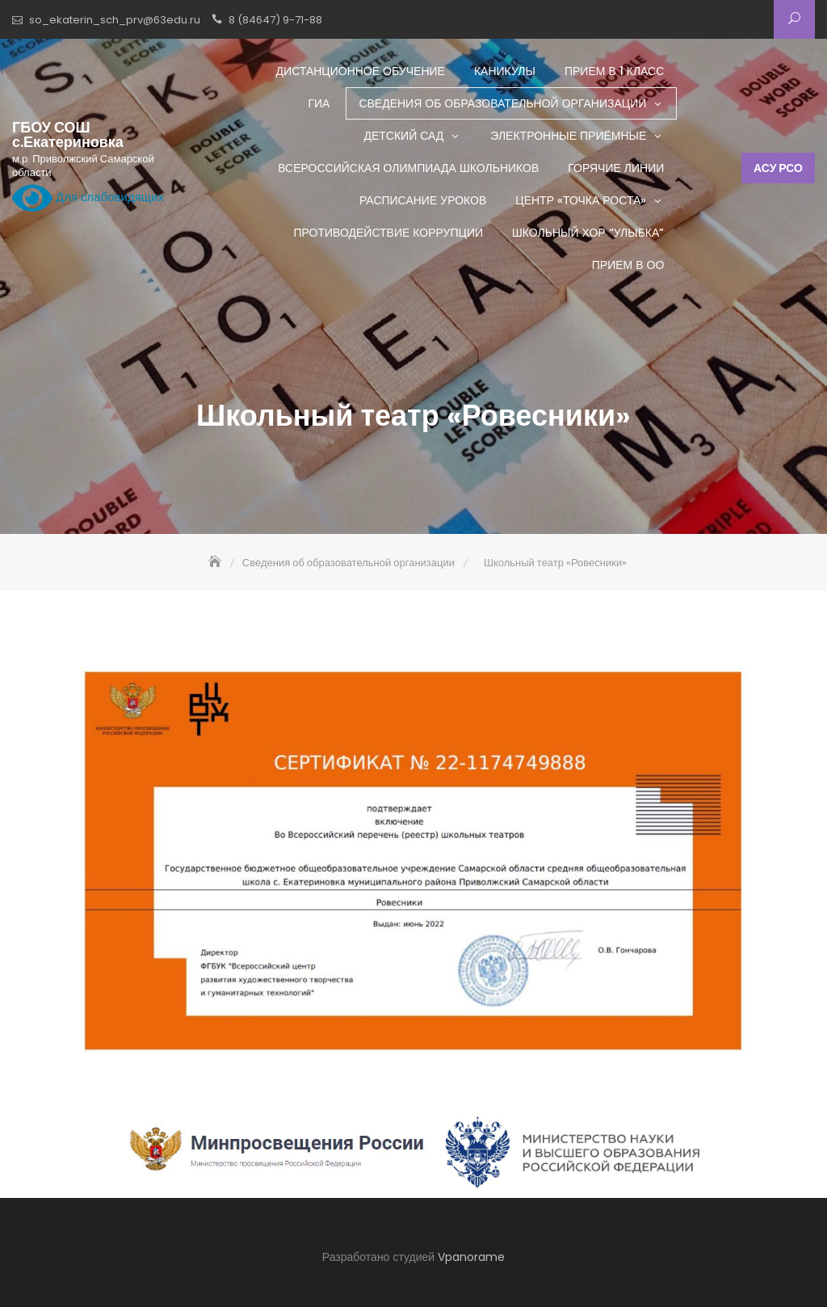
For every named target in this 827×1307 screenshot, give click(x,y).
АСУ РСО (778, 168)
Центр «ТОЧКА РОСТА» (580, 200)
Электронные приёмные (568, 136)
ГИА (319, 103)
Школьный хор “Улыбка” (588, 233)
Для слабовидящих (88, 198)
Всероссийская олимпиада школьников (408, 168)
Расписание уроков (422, 200)
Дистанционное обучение (360, 71)
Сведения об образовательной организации (502, 103)
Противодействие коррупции (388, 233)
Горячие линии (616, 168)
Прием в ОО (628, 265)
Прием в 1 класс (614, 71)
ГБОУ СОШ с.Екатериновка (68, 134)
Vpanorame (471, 1257)
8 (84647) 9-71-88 (275, 19)
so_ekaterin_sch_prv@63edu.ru (114, 19)
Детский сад (403, 136)
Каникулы (504, 71)
